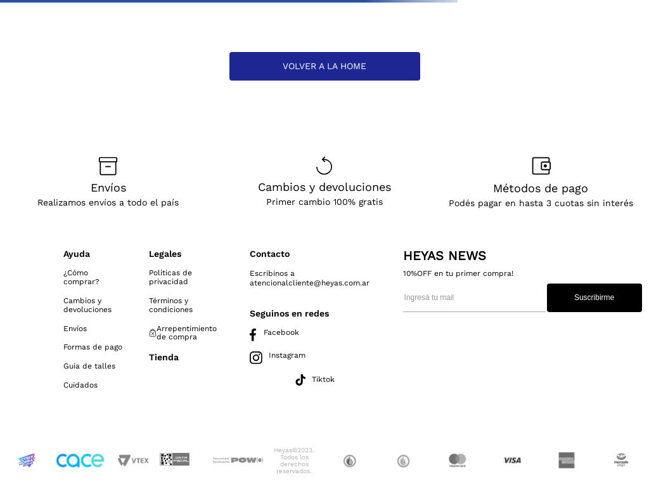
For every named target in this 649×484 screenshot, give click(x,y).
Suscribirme (594, 297)
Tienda (164, 357)
